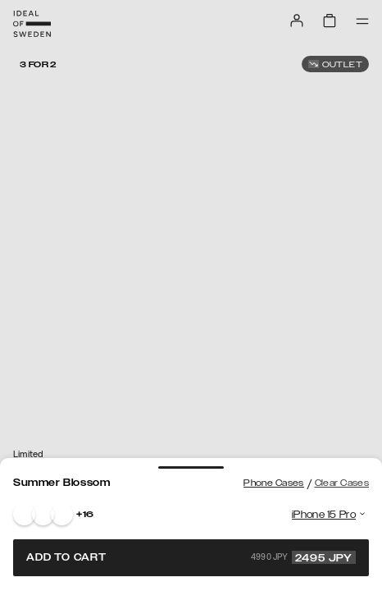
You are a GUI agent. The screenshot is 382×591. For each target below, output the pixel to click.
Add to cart (191, 557)
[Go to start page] (32, 24)
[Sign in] (296, 20)
